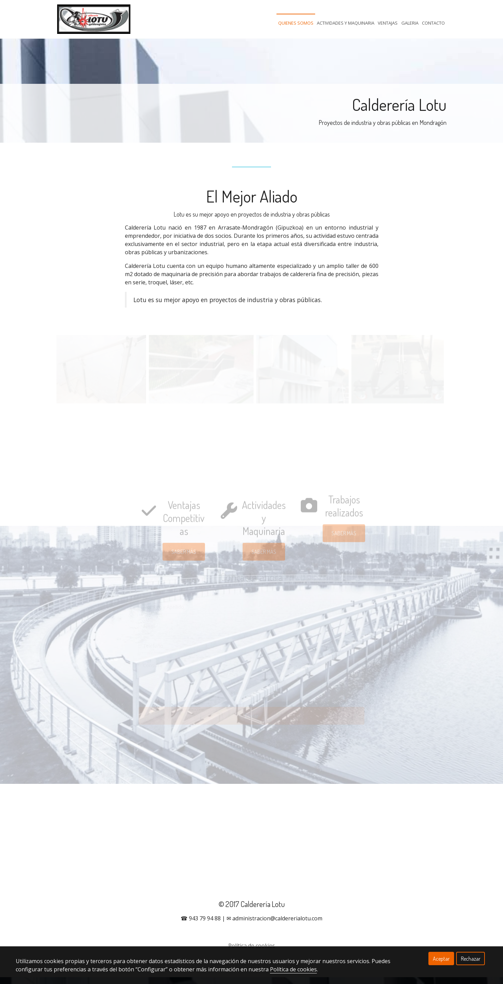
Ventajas (388, 23)
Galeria (409, 23)
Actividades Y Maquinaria (345, 23)
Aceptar (441, 958)
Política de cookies (293, 969)
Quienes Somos (295, 23)
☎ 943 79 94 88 (201, 925)
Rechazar (470, 958)
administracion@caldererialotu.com (277, 925)
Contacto (433, 23)
